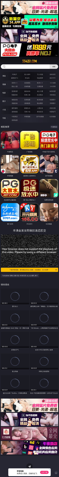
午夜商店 (15, 117)
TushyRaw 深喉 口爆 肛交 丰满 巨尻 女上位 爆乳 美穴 (20, 276)
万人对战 (40, 74)
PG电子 (14, 74)
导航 (4, 118)
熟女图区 (40, 103)
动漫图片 (53, 100)
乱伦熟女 (40, 95)
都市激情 (15, 108)
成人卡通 (40, 91)
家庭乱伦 (27, 108)
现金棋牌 (40, 78)
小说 (4, 109)
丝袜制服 (27, 86)
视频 (4, 84)
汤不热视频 (40, 117)
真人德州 (27, 74)
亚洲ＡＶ (15, 83)
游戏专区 (53, 74)
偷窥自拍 (15, 100)
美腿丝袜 (15, 103)
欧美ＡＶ (40, 83)
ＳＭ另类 (53, 86)
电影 (4, 93)
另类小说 (27, 112)
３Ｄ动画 (53, 83)
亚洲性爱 (15, 91)
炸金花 (27, 78)
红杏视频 (53, 117)
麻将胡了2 (14, 78)
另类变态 (53, 95)
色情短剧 (15, 120)
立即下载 (44, 472)
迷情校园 (15, 112)
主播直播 (40, 86)
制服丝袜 (15, 95)
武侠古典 (53, 108)
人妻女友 (40, 108)
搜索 (53, 67)
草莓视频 (27, 117)
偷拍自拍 (27, 91)
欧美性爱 (53, 91)
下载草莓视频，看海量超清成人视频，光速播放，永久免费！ (33, 270)
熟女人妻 (15, 86)
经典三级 (27, 95)
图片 (4, 101)
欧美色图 (40, 100)
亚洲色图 (27, 100)
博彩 (4, 76)
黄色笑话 (40, 112)
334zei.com (29, 61)
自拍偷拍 (27, 83)
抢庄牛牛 (53, 78)
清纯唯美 (27, 103)
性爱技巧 (53, 112)
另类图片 (53, 103)
